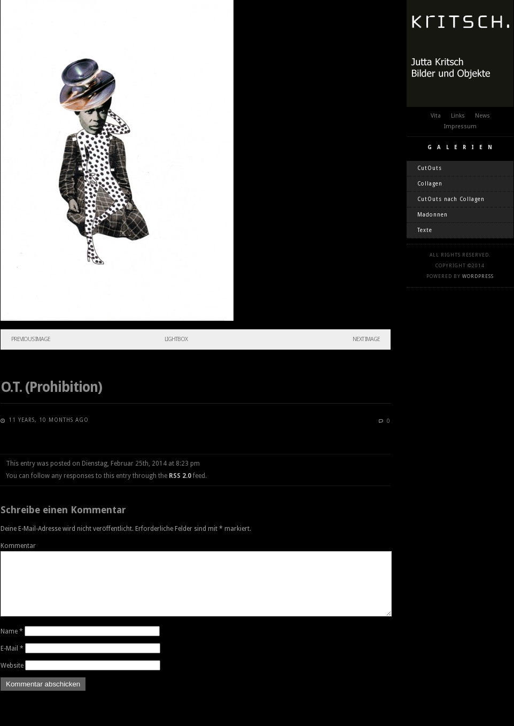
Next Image (366, 339)
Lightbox (176, 339)
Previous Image (30, 339)
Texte (424, 230)
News (482, 115)
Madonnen (432, 215)
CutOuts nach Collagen (451, 199)
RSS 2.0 (180, 476)
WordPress (478, 276)
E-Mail (12, 661)
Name (12, 644)
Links (458, 115)
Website (12, 678)
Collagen (429, 184)
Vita (436, 115)
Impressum (460, 126)
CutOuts (429, 168)
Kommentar (18, 546)
